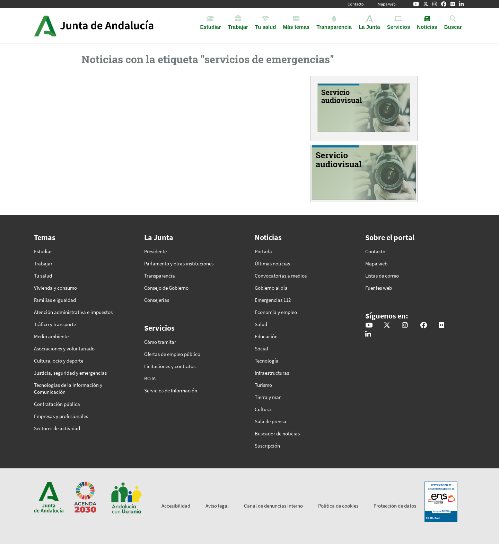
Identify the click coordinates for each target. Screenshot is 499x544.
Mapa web (387, 4)
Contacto (356, 4)
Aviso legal (217, 505)
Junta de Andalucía (45, 25)
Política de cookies (338, 505)
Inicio (113, 25)
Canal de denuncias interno (273, 505)
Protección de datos (395, 505)
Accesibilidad (175, 505)
